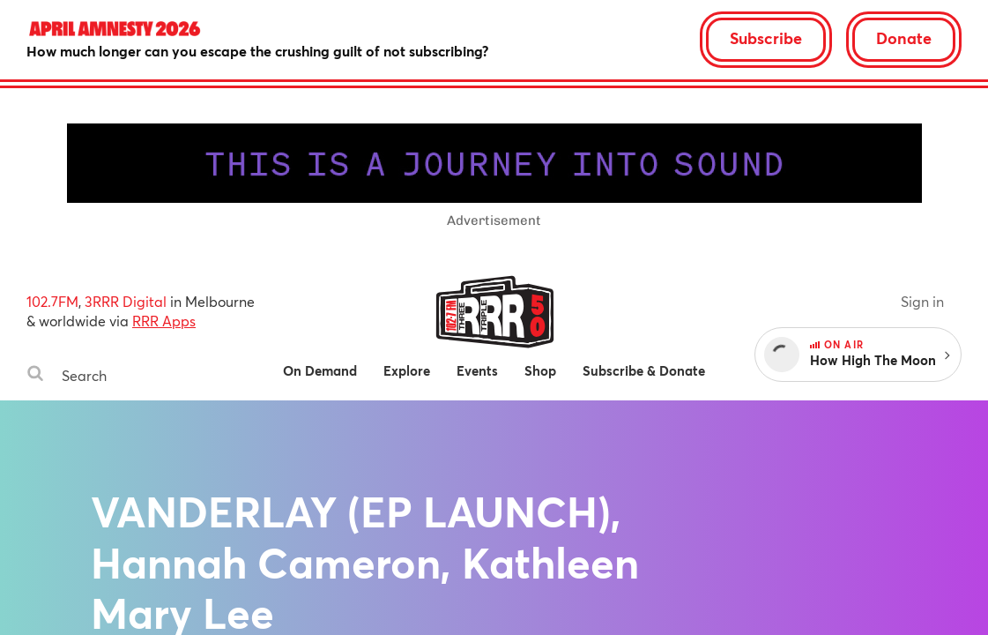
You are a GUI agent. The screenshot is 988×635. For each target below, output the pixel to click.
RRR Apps (164, 320)
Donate (904, 38)
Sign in (922, 301)
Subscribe (766, 38)
